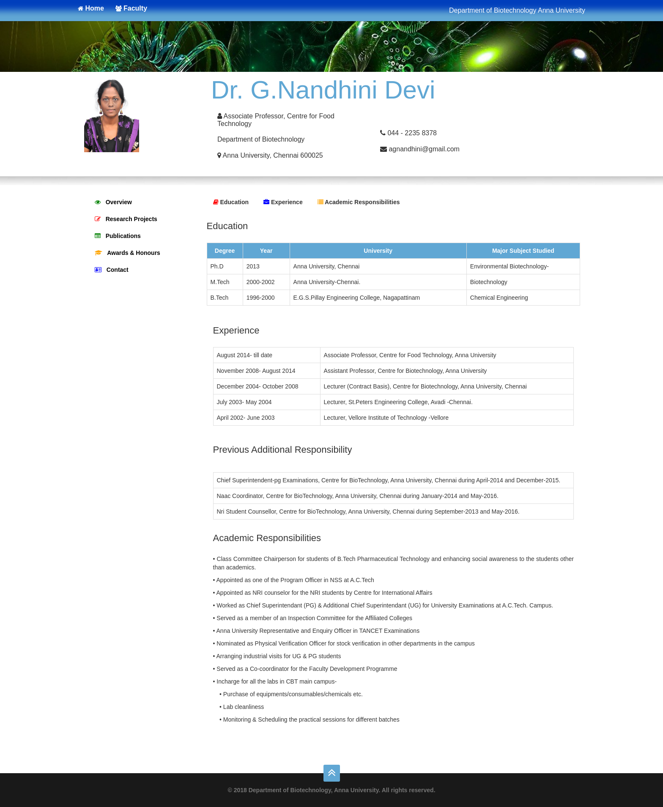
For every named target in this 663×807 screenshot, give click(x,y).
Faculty (131, 8)
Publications (118, 236)
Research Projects (126, 219)
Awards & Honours (127, 252)
